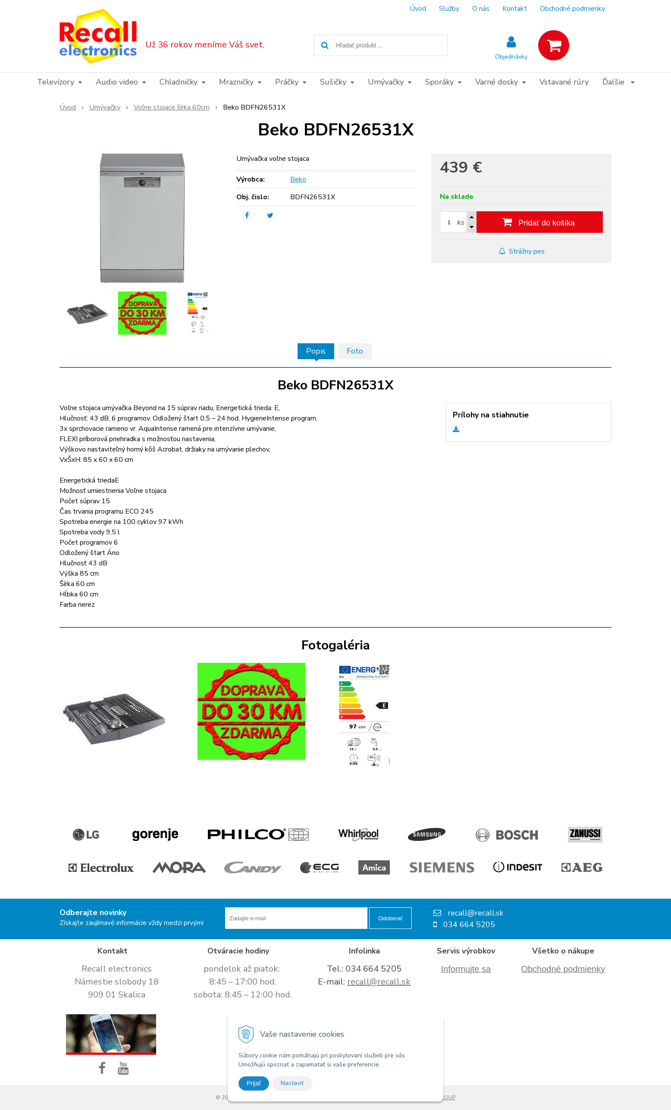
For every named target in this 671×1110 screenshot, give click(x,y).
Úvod (418, 8)
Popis (316, 351)
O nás (480, 8)
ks (461, 222)
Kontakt (514, 8)
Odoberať (390, 918)
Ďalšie (618, 82)
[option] (87, 313)
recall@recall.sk (379, 982)
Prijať (254, 1083)
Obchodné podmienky (572, 8)
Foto (355, 351)
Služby (449, 8)
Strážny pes (522, 251)
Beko (298, 179)
